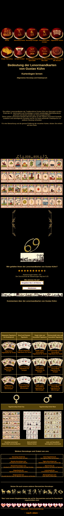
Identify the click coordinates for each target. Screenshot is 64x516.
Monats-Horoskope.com (18, 462)
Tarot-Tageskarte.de (49, 457)
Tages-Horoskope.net (50, 462)
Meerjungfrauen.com (49, 475)
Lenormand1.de (49, 471)
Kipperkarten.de (18, 471)
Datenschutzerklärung (36, 509)
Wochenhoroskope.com (18, 466)
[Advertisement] (32, 14)
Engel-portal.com (18, 475)
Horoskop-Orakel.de (18, 457)
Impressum (24, 509)
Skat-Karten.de (49, 466)
